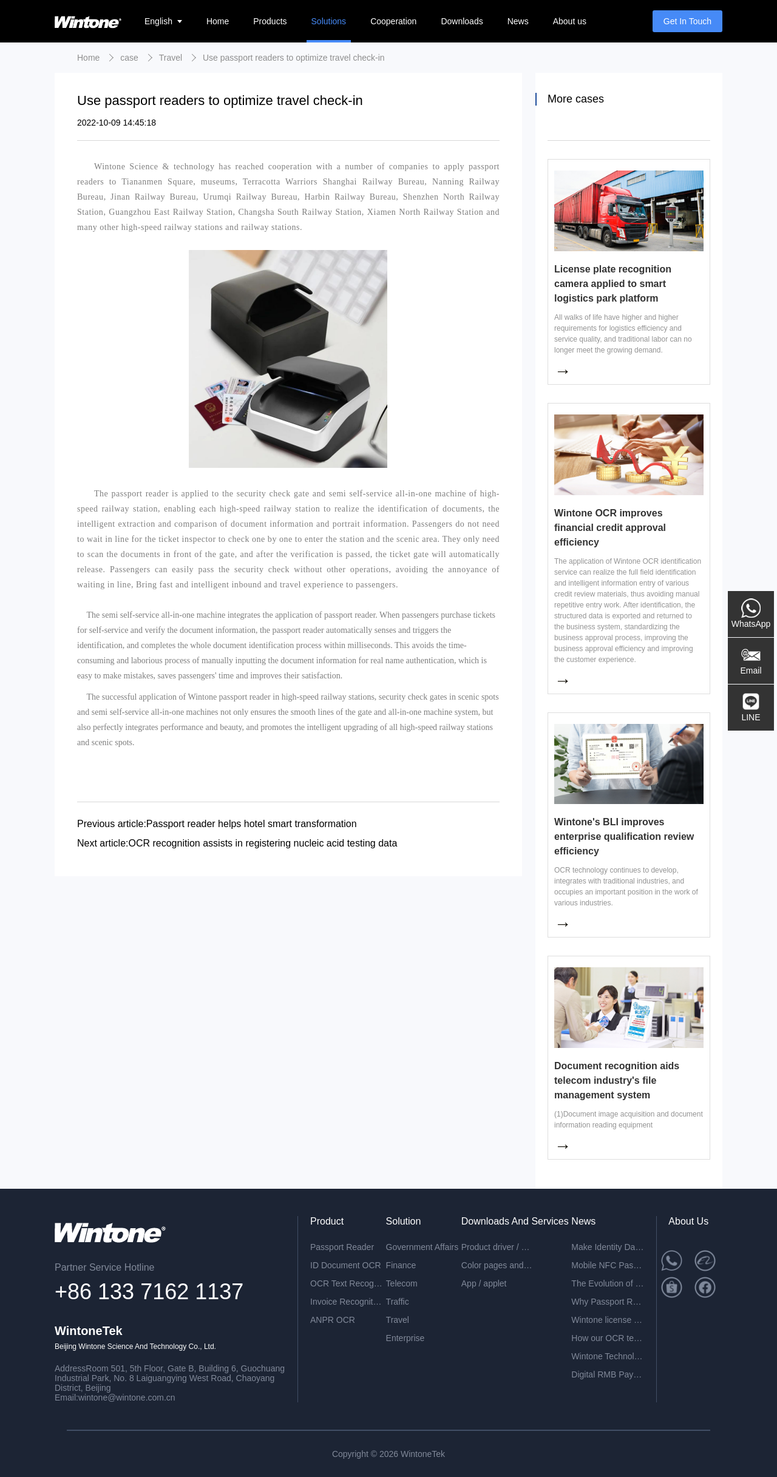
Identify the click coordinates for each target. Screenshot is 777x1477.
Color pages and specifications (497, 1265)
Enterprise (405, 1338)
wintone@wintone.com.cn (126, 1397)
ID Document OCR (345, 1265)
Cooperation (393, 21)
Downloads (462, 21)
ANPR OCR (332, 1320)
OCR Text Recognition (346, 1283)
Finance (401, 1265)
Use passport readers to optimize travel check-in (294, 58)
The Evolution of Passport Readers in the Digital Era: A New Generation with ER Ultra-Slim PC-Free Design (607, 1283)
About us (569, 21)
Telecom (402, 1283)
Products (270, 21)
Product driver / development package (497, 1247)
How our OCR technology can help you (607, 1338)
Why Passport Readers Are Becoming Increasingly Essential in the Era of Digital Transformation (607, 1301)
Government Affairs (422, 1247)
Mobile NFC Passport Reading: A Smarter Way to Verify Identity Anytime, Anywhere (607, 1265)
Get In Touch (687, 21)
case (129, 58)
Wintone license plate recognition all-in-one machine (607, 1320)
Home (217, 21)
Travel (170, 58)
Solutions (329, 21)
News (518, 21)
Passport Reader (342, 1247)
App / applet (484, 1283)
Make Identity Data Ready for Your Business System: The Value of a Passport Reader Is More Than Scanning (607, 1247)
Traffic (397, 1301)
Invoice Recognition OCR (346, 1301)
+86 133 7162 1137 (149, 1291)
